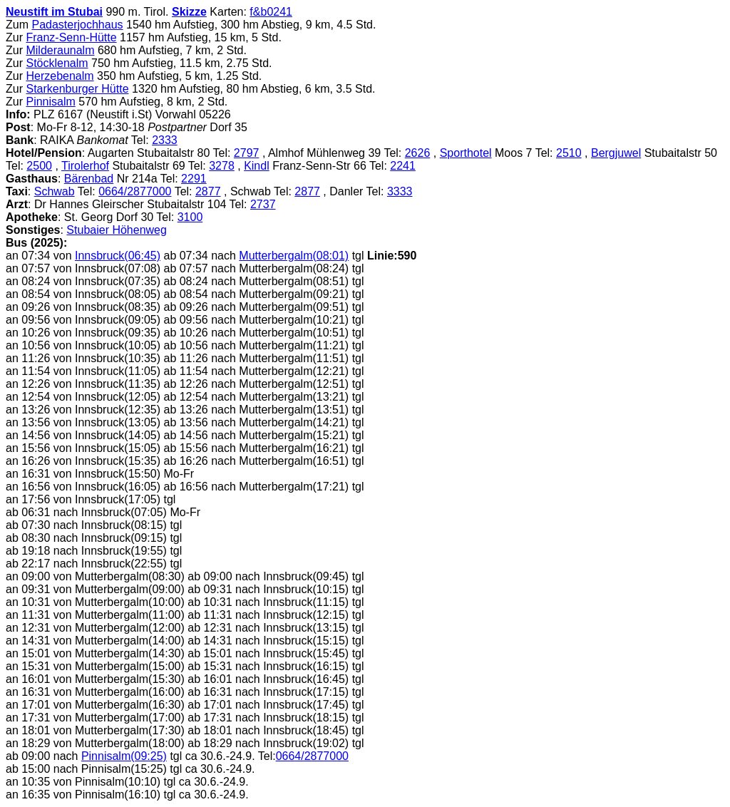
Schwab (54, 191)
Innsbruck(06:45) (117, 256)
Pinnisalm (50, 102)
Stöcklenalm (57, 63)
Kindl (256, 166)
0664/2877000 (134, 191)
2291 (194, 179)
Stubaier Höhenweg (116, 230)
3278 (222, 166)
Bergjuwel (616, 153)
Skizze (189, 12)
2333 (165, 140)
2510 (569, 153)
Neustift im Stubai (54, 12)
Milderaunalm (60, 50)
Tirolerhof (85, 166)
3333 (400, 191)
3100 (190, 217)
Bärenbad (88, 179)
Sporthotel (466, 153)
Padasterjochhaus (77, 25)
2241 (403, 166)
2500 (39, 166)
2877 (208, 191)
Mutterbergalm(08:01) (294, 256)
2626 (418, 153)
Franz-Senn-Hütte (71, 37)
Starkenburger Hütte (77, 89)
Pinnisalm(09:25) (124, 756)
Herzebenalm (59, 76)
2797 (246, 153)
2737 (263, 204)
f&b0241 (271, 12)
